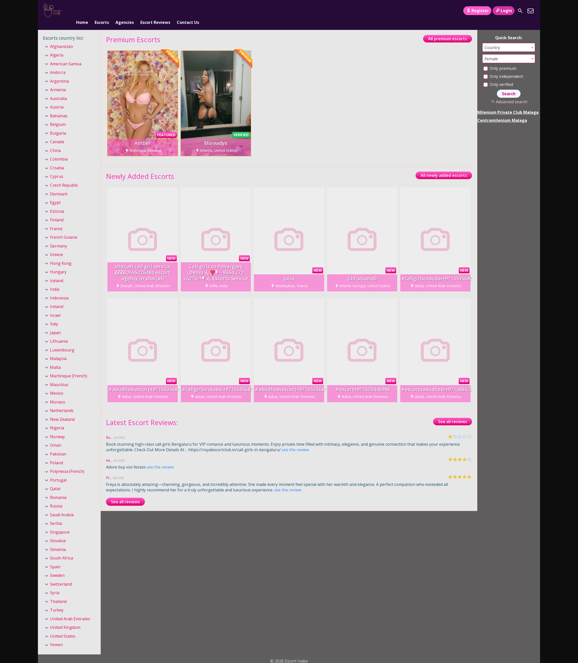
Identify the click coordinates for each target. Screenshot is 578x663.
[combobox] (508, 39)
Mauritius (59, 376)
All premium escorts (447, 30)
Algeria (56, 46)
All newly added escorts (444, 167)
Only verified (498, 76)
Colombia (59, 151)
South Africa (61, 549)
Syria (54, 584)
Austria (57, 99)
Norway (57, 428)
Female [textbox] (491, 50)
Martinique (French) (68, 368)
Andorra (58, 64)
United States (62, 628)
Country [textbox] (492, 39)
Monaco (57, 393)
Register (477, 10)
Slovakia (58, 532)
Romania (58, 489)
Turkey (57, 601)
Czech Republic (64, 177)
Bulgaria (58, 125)
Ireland (56, 298)
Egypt (55, 194)
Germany (58, 237)
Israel (55, 307)
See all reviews (452, 413)
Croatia (57, 159)
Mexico (56, 385)
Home (82, 11)
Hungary (58, 263)
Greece (56, 246)
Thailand (58, 593)
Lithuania (59, 333)
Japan (55, 324)
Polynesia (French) (67, 463)
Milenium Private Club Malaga (508, 104)
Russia (56, 497)
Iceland (56, 272)
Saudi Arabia (62, 506)
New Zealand (62, 411)
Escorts (102, 11)
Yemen (56, 636)
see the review (295, 441)
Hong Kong (61, 255)
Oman (55, 437)
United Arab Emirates (70, 610)
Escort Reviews (155, 11)
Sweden (57, 567)
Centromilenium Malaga (502, 112)
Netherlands (62, 402)
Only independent (503, 68)
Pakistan (58, 445)
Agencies (124, 11)
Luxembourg (62, 341)
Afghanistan (61, 38)
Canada (57, 133)
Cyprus (56, 168)
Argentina (59, 73)
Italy (54, 315)
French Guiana (63, 229)
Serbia (56, 515)
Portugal (58, 472)
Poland (56, 454)
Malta (55, 359)
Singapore (60, 524)
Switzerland (61, 576)
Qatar (55, 480)
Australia (58, 90)
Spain (55, 558)
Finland (57, 211)
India (54, 281)
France (56, 220)
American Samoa (65, 55)
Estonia (57, 203)
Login (503, 10)
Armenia (58, 81)
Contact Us (188, 11)
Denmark (59, 185)
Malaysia (58, 350)
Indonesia (59, 289)
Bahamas (59, 107)
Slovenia (58, 541)
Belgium (58, 116)
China (55, 142)
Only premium (499, 60)
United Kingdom (65, 619)
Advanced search (508, 93)
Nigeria (57, 420)
